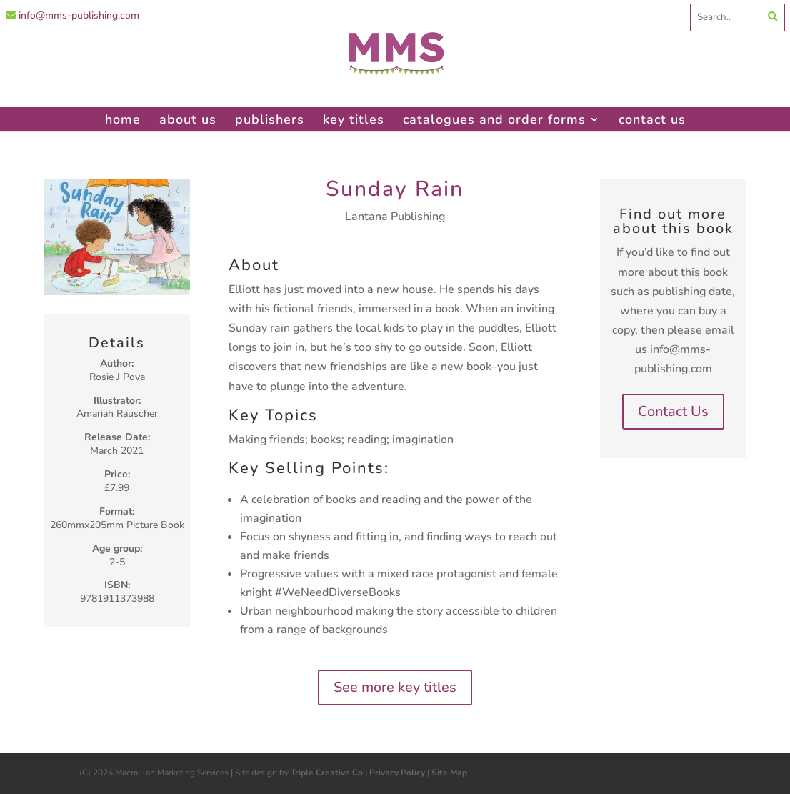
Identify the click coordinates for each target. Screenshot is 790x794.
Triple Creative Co (327, 772)
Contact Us (673, 411)
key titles (353, 119)
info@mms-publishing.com (72, 15)
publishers (269, 119)
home (123, 119)
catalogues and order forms (494, 119)
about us (187, 119)
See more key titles (395, 687)
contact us (652, 119)
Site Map (449, 772)
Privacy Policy (397, 772)
